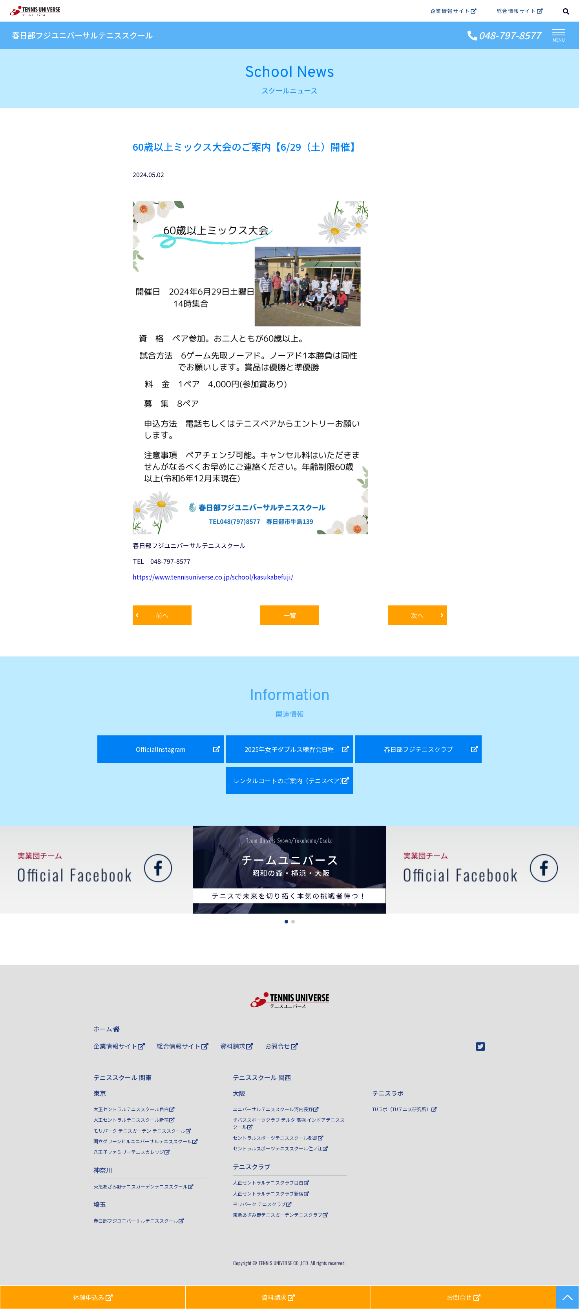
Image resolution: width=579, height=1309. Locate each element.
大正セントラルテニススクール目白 (134, 1109)
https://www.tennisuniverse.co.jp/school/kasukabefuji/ (213, 576)
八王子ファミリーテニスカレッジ (131, 1151)
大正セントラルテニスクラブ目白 (271, 1182)
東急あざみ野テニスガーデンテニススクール (143, 1186)
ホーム (106, 1028)
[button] (286, 921)
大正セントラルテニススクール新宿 (134, 1119)
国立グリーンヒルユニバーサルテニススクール (145, 1141)
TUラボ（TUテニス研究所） (404, 1109)
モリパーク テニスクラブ (262, 1204)
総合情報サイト (520, 11)
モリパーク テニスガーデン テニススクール (142, 1130)
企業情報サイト (453, 11)
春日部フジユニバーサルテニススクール (82, 35)
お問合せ (281, 1046)
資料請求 (236, 1046)
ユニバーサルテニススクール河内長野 (276, 1109)
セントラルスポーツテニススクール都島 (278, 1137)
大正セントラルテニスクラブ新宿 (271, 1193)
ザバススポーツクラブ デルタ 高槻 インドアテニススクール (289, 1123)
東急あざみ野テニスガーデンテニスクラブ (280, 1214)
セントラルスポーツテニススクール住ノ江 (280, 1148)
